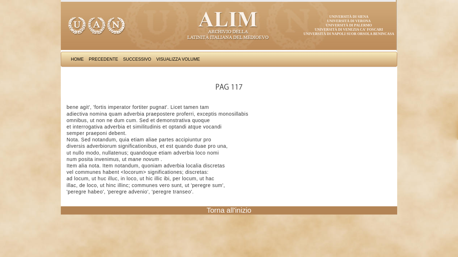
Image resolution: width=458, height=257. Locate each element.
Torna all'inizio (229, 210)
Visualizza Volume (178, 59)
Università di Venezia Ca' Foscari (349, 29)
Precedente (103, 59)
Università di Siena (348, 17)
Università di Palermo (349, 25)
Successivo (137, 59)
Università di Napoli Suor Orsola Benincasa (348, 34)
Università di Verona (349, 21)
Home (77, 59)
